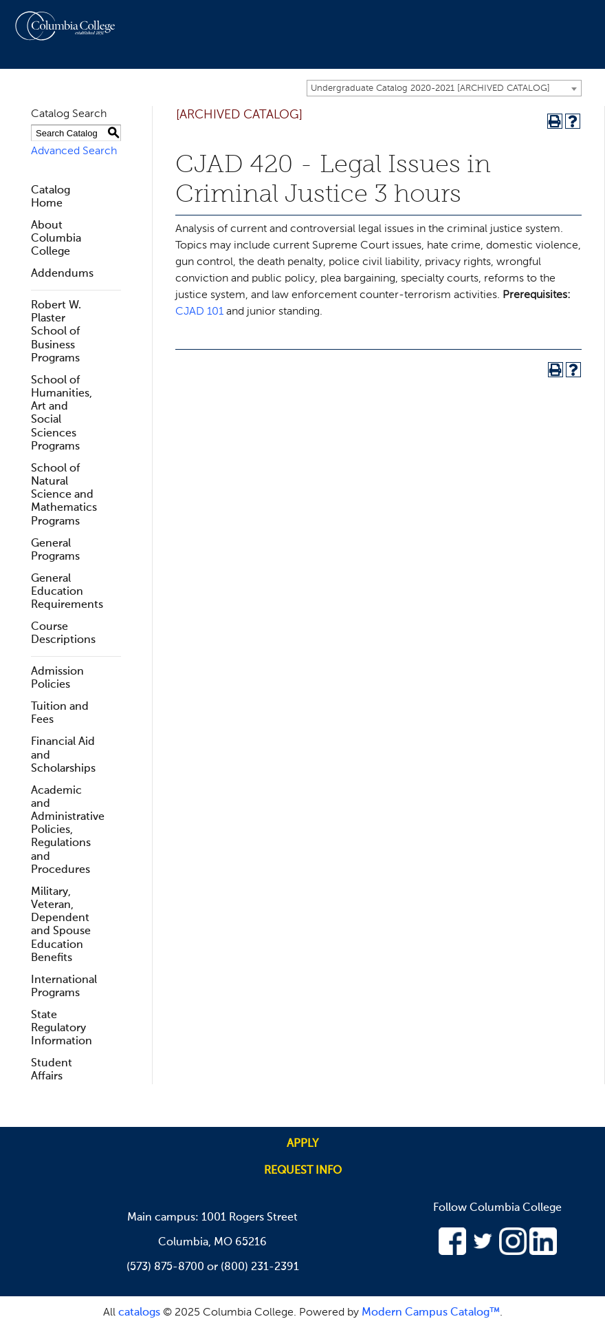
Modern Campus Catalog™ (431, 1312)
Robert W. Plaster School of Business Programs (56, 332)
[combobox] (444, 88)
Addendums (62, 273)
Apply (302, 1144)
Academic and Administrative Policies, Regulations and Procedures (67, 830)
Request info (303, 1170)
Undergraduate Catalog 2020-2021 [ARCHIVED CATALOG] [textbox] (430, 88)
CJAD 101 (199, 311)
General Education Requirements (67, 592)
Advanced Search (74, 151)
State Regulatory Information (61, 1028)
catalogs (139, 1312)
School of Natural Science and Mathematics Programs (64, 495)
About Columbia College (56, 238)
